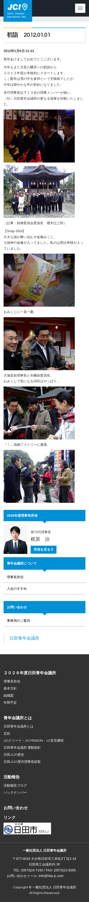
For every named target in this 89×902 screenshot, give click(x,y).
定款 (7, 733)
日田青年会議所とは (18, 726)
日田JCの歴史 (14, 754)
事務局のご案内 (18, 620)
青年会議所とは (18, 718)
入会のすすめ (17, 588)
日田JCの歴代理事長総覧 (22, 762)
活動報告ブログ (15, 785)
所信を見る (43, 549)
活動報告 (12, 777)
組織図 (9, 695)
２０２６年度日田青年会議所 (30, 673)
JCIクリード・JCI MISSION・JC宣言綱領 (34, 740)
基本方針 (10, 688)
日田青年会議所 (24, 638)
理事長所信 (15, 577)
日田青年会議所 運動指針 (22, 747)
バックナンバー (15, 792)
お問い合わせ (16, 808)
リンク (10, 818)
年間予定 (10, 702)
